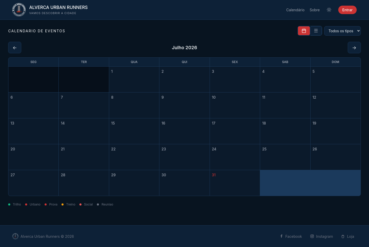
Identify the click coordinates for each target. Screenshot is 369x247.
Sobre (315, 10)
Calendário (295, 10)
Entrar (347, 10)
